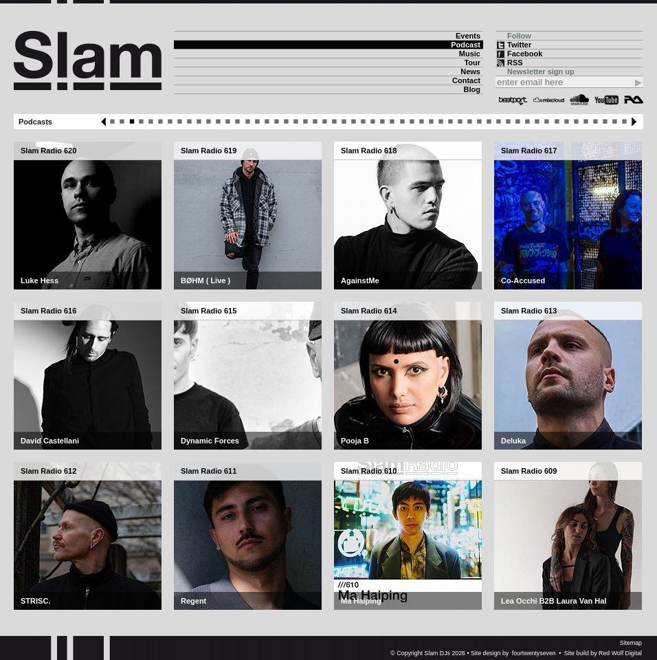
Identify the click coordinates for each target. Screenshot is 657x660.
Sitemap (631, 642)
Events (468, 36)
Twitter (519, 45)
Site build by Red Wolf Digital (603, 653)
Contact (466, 80)
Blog (472, 89)
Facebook (524, 54)
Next (634, 122)
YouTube (606, 99)
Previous (103, 122)
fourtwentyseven (534, 653)
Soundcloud (579, 99)
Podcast (465, 45)
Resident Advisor (633, 99)
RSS (515, 62)
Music (469, 54)
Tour (472, 62)
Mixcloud (548, 99)
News (470, 71)
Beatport (513, 99)
